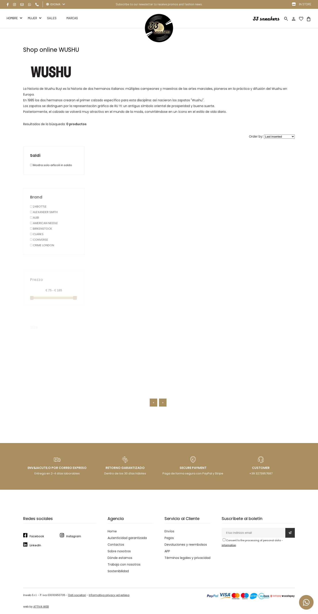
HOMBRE (12, 18)
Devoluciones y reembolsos (186, 544)
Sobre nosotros (119, 551)
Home (112, 531)
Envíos (169, 531)
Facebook (37, 536)
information (229, 545)
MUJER (32, 18)
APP (167, 551)
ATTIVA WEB (41, 606)
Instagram (73, 536)
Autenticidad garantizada (127, 538)
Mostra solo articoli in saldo (51, 182)
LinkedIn (35, 545)
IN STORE (305, 4)
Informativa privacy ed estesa (109, 595)
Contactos (116, 544)
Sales (52, 18)
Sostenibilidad (118, 571)
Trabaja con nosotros (124, 564)
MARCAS (72, 18)
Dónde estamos (120, 558)
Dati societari (77, 595)
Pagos (169, 538)
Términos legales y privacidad (187, 558)
